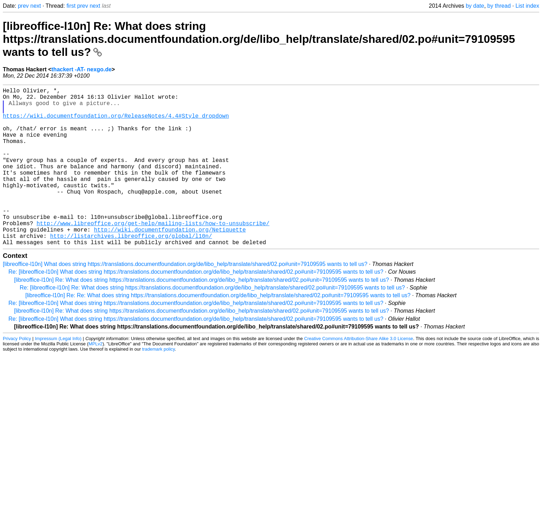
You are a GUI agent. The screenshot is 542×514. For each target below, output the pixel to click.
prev (23, 6)
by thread (499, 6)
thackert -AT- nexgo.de (81, 69)
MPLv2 (96, 379)
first (71, 6)
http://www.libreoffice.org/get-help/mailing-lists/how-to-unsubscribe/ (153, 254)
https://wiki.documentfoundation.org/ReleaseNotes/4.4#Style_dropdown (116, 122)
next (35, 6)
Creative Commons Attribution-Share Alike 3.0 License (358, 373)
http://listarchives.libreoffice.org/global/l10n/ (131, 269)
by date (475, 6)
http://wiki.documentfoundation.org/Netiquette (170, 262)
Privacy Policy (17, 373)
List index (527, 6)
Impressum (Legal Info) (58, 373)
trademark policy (158, 384)
